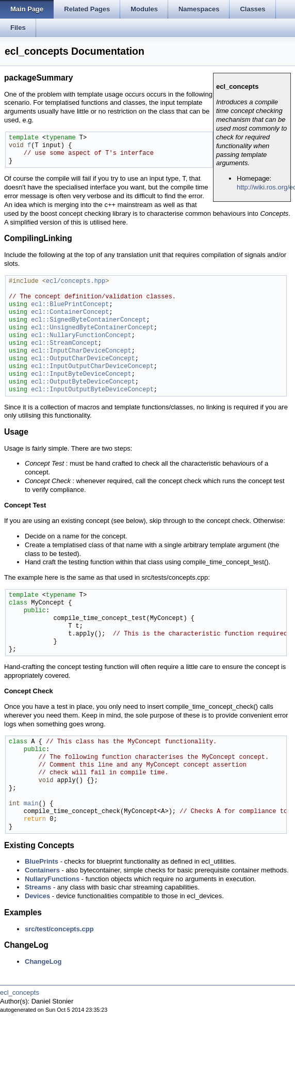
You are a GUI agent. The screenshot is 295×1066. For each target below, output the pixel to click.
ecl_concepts (19, 992)
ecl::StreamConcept (64, 343)
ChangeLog (43, 961)
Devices (37, 896)
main (31, 804)
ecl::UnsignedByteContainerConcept (92, 328)
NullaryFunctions (52, 879)
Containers (42, 870)
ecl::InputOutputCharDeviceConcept (92, 366)
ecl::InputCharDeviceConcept (81, 351)
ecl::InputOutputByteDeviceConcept (92, 390)
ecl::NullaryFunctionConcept (81, 335)
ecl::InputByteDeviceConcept (81, 374)
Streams (38, 887)
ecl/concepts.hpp (75, 281)
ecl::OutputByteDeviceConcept (83, 382)
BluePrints (41, 861)
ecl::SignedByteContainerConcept (88, 320)
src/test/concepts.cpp (59, 929)
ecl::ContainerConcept (70, 312)
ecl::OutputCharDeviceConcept (83, 359)
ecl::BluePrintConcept (70, 304)
